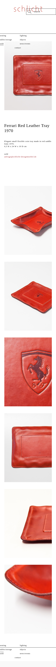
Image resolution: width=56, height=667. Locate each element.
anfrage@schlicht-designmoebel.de (20, 157)
